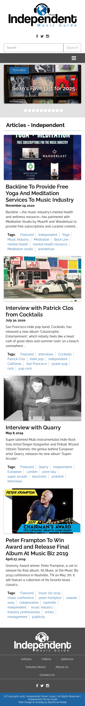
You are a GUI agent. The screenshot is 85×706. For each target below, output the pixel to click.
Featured (27, 235)
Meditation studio (20, 249)
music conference (20, 598)
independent (58, 359)
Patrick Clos (16, 359)
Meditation (41, 239)
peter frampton (50, 598)
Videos (46, 659)
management (17, 617)
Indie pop (37, 359)
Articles (26, 659)
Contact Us (47, 675)
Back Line (61, 239)
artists (49, 612)
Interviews (46, 354)
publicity (38, 617)
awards (71, 598)
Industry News (36, 667)
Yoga (66, 235)
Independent (48, 235)
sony (11, 602)
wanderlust (46, 249)
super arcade (17, 476)
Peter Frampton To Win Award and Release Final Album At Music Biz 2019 (37, 547)
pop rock (25, 368)
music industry (42, 607)
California (14, 364)
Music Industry (18, 239)
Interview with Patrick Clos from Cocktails (39, 311)
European (14, 472)
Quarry (44, 467)
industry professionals (23, 612)
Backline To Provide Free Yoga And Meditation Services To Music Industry (40, 193)
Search (72, 47)
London (32, 472)
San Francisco (36, 364)
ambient (57, 476)
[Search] (33, 47)
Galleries (67, 659)
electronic (39, 476)
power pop (60, 364)
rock (10, 368)
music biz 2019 (49, 593)
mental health (17, 244)
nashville (49, 602)
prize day (49, 472)
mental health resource (50, 244)
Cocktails (65, 354)
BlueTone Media (57, 702)
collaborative (29, 602)
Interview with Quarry (33, 427)
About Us (62, 667)
